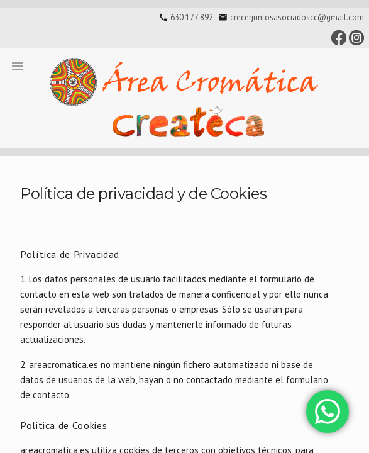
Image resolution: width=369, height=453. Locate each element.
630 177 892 (191, 17)
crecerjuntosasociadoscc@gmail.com (297, 17)
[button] (18, 65)
